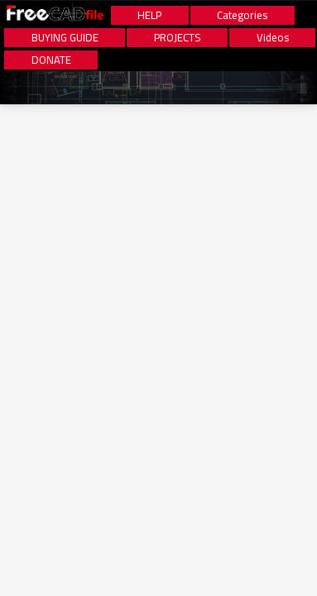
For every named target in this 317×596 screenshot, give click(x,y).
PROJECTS (177, 37)
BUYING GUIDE (64, 37)
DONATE (51, 60)
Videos (273, 37)
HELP (149, 15)
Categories (242, 15)
